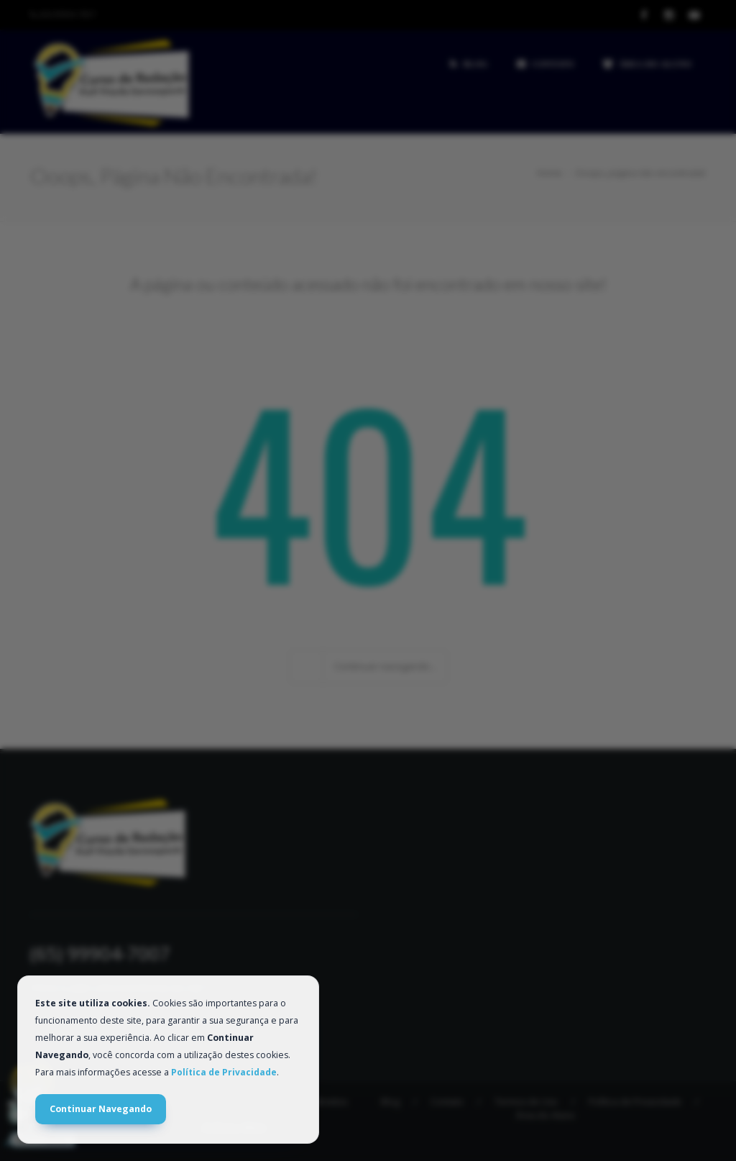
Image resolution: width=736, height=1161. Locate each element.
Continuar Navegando (101, 1109)
